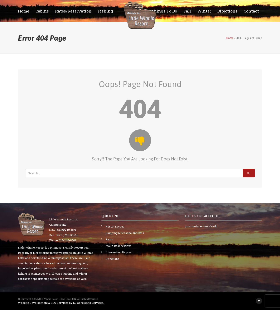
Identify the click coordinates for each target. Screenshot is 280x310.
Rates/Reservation (73, 11)
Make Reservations (118, 246)
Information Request (119, 252)
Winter (204, 11)
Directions (227, 11)
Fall (187, 11)
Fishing (105, 11)
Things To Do (164, 11)
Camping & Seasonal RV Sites (125, 233)
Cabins (42, 11)
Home (23, 11)
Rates (109, 239)
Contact (251, 11)
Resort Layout (115, 226)
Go (249, 173)
